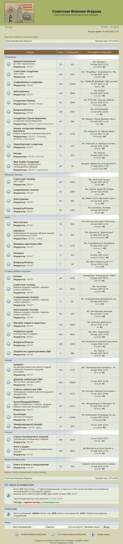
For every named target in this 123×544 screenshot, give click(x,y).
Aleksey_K (98, 248)
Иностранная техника (26, 309)
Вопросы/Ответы (23, 110)
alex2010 (18, 139)
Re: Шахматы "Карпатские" (99, 232)
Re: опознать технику (99, 207)
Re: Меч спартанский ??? (99, 262)
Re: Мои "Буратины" (99, 332)
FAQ (104, 27)
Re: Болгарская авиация (99, 311)
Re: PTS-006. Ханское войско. (99, 100)
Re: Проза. (99, 351)
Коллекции (20, 414)
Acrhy (97, 194)
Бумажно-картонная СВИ (28, 244)
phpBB (55, 541)
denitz (97, 213)
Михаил (97, 408)
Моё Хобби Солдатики (26, 162)
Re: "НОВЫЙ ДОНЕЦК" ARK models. (99, 81)
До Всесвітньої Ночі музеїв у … (99, 448)
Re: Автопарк (100, 286)
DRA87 (29, 67)
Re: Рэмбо (99, 90)
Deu (98, 124)
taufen (98, 184)
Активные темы (30, 37)
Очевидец (97, 105)
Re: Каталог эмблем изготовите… (99, 391)
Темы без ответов (12, 37)
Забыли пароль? (75, 527)
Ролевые (19, 253)
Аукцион (18, 364)
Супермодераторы (50, 502)
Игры (7, 217)
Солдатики (10, 57)
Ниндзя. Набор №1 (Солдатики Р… (99, 163)
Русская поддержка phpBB (61, 543)
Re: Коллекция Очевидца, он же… (99, 415)
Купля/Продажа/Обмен (27, 402)
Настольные (21, 222)
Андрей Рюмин (97, 257)
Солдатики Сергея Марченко (30, 118)
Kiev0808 (97, 67)
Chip (25, 139)
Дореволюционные (25, 61)
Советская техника (24, 179)
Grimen (97, 372)
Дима (39, 427)
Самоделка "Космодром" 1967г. (99, 275)
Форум (8, 360)
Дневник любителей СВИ (28, 379)
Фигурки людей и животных (30, 323)
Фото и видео (21, 446)
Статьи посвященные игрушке (31, 436)
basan (32, 139)
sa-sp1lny (97, 427)
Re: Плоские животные (99, 322)
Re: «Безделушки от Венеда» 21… (99, 403)
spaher (97, 86)
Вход (8, 27)
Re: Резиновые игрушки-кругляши (99, 341)
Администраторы (32, 502)
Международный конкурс (28, 424)
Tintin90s (98, 346)
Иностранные (21, 91)
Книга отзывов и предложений (31, 464)
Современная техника (26, 190)
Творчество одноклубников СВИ (32, 351)
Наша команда (39, 472)
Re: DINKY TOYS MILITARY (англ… (99, 198)
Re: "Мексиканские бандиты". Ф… (99, 367)
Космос (18, 276)
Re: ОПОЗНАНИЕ (99, 109)
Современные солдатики (28, 82)
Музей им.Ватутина (15, 459)
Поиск (114, 27)
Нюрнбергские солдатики (28, 144)
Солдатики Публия (24, 100)
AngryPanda (42, 170)
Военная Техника (14, 175)
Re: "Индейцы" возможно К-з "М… (99, 72)
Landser (98, 77)
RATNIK (40, 156)
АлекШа (98, 226)
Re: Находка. (99, 62)
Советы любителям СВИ (28, 389)
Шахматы (19, 230)
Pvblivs (39, 104)
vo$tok (39, 238)
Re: (99, 252)
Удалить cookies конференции (17, 472)
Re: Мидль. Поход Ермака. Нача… (99, 119)
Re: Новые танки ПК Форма (99, 189)
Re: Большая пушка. (99, 179)
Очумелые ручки (23, 331)
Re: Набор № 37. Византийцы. (99, 131)
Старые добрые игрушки (18, 271)
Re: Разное (99, 153)
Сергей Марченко (44, 124)
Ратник (17, 153)
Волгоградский (97, 237)
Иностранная (21, 199)
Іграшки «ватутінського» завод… (99, 464)
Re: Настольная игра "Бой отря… (99, 221)
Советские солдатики (26, 71)
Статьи (8, 432)
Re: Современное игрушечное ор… (99, 299)
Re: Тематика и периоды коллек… (99, 143)
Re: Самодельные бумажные (99, 243)
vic (97, 114)
